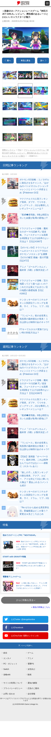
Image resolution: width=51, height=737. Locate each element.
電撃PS (31, 680)
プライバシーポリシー (12, 704)
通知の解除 (32, 699)
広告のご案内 (33, 704)
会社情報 (31, 710)
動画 (29, 690)
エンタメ (7, 674)
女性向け (31, 685)
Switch (6, 685)
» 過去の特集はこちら (40, 623)
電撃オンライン (8, 166)
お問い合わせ (9, 710)
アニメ (30, 674)
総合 (5, 669)
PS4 (19, 166)
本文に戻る (25, 76)
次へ (42, 76)
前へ (9, 76)
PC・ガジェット (10, 680)
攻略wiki (6, 690)
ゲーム (30, 669)
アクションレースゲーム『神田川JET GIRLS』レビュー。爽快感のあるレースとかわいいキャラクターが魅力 (25, 169)
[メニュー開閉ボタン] (47, 3)
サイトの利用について (12, 699)
